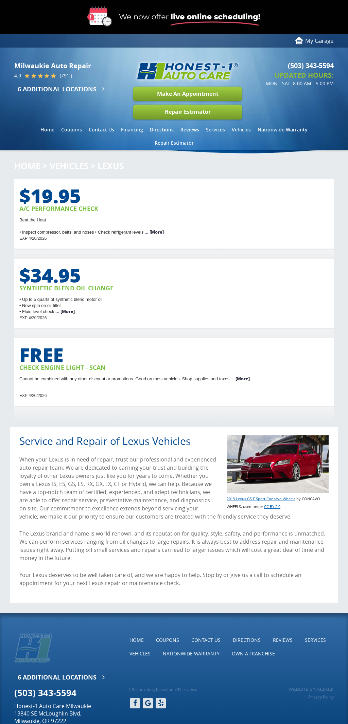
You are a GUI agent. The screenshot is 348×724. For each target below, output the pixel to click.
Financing (132, 129)
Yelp (161, 703)
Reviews (189, 129)
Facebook (135, 703)
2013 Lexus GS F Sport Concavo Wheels (261, 498)
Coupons (71, 129)
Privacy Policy (321, 697)
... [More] (153, 232)
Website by (311, 689)
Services (215, 129)
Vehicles (241, 129)
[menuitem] (47, 130)
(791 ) (66, 75)
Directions (162, 129)
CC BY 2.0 (272, 506)
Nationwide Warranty (283, 129)
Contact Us (101, 129)
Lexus (111, 166)
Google (148, 703)
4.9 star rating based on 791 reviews (162, 689)
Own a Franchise (253, 653)
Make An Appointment (188, 93)
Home (47, 129)
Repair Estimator (188, 111)
